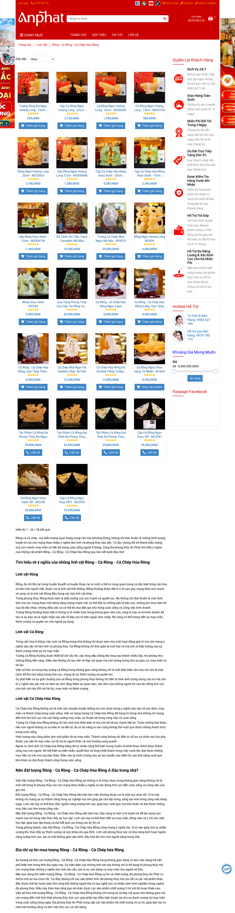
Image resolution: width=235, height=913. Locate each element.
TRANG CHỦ (78, 35)
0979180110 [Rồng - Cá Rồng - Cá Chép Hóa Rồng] (40, 3)
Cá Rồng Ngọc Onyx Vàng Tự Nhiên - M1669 (149, 369)
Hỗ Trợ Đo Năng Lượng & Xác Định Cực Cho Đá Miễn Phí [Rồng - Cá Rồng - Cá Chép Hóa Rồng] (200, 257)
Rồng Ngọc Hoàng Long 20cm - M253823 (33, 173)
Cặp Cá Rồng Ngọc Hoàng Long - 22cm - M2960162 (71, 108)
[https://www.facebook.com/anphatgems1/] (138, 3)
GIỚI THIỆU (99, 35)
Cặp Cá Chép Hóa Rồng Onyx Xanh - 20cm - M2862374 (111, 174)
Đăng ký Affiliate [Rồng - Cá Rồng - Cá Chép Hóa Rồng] (206, 3)
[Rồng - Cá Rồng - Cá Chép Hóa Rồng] (41, 19)
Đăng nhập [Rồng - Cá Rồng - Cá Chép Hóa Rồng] (170, 3)
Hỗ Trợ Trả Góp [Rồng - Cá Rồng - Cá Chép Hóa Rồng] (198, 215)
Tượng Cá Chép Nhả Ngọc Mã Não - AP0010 (111, 239)
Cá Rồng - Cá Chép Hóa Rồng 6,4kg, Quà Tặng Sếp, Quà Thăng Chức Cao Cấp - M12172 (149, 304)
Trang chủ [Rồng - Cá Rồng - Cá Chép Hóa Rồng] (24, 45)
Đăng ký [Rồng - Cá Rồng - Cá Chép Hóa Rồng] (186, 3)
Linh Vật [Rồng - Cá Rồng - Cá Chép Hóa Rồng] (41, 45)
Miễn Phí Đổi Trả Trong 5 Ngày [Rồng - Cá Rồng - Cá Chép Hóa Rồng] (199, 123)
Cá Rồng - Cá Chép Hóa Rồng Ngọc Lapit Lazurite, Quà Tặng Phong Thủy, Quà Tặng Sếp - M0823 (111, 304)
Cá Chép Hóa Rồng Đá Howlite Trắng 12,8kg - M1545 (110, 370)
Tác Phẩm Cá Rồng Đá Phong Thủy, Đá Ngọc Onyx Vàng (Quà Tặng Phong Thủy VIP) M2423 (33, 435)
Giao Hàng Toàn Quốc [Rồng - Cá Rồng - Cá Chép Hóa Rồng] (198, 97)
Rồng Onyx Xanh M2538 (33, 304)
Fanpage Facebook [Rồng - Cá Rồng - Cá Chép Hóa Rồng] (190, 391)
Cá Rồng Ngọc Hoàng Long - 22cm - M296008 (110, 108)
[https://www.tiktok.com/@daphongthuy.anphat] (159, 3)
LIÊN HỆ (133, 35)
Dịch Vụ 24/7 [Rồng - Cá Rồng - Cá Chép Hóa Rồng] (196, 69)
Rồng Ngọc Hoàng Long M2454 (149, 239)
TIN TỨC (117, 35)
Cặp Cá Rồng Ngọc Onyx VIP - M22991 (149, 434)
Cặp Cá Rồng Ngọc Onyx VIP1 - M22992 (72, 500)
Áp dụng (195, 378)
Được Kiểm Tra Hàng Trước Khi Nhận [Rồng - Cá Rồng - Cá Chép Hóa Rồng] (198, 180)
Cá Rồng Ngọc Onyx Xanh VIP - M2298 (33, 500)
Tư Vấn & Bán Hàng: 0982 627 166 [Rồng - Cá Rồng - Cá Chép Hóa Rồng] (198, 319)
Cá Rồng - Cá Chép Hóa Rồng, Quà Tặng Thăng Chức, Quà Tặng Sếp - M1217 (33, 370)
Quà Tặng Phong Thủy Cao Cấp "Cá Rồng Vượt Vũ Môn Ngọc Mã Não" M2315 (72, 304)
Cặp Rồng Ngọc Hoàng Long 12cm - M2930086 (71, 173)
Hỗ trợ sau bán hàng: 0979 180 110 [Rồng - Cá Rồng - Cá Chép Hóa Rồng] (198, 335)
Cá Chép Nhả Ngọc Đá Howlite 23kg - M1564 (71, 369)
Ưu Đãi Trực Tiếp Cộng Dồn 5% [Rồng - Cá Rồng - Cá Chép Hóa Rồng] (199, 153)
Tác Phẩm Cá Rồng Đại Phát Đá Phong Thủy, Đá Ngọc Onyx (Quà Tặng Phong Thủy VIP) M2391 (72, 435)
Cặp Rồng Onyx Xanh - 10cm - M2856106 (33, 239)
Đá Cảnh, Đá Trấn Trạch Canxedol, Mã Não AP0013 (72, 239)
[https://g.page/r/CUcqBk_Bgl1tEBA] (145, 3)
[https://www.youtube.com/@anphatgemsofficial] (152, 3)
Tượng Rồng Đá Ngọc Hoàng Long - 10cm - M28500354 (33, 108)
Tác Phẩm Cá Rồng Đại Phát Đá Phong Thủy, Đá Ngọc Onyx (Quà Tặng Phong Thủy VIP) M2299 (111, 435)
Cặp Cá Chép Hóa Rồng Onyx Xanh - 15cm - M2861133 (149, 174)
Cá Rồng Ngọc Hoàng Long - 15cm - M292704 (149, 108)
